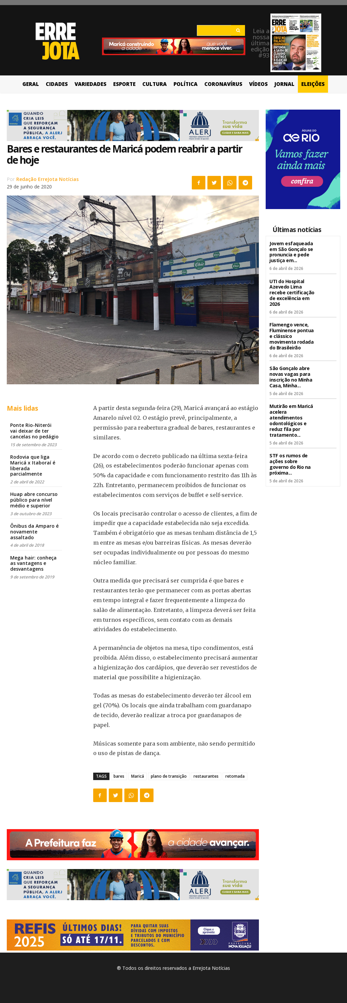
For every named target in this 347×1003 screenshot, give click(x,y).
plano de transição (169, 776)
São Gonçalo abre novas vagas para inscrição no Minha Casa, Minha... (290, 376)
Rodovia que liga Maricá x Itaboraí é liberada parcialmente (32, 465)
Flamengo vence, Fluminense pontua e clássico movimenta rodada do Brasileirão (291, 335)
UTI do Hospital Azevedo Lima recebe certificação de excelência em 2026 (291, 292)
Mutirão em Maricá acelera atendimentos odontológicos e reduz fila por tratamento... (291, 420)
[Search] (238, 30)
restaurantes (206, 776)
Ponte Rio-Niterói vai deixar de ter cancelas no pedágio (34, 431)
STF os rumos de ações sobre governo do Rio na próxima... (290, 463)
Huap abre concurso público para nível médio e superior (34, 500)
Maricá (137, 776)
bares (119, 776)
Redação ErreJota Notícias (47, 179)
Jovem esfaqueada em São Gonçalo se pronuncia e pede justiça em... (291, 252)
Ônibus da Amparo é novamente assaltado (34, 532)
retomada (235, 776)
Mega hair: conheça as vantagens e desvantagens (33, 563)
